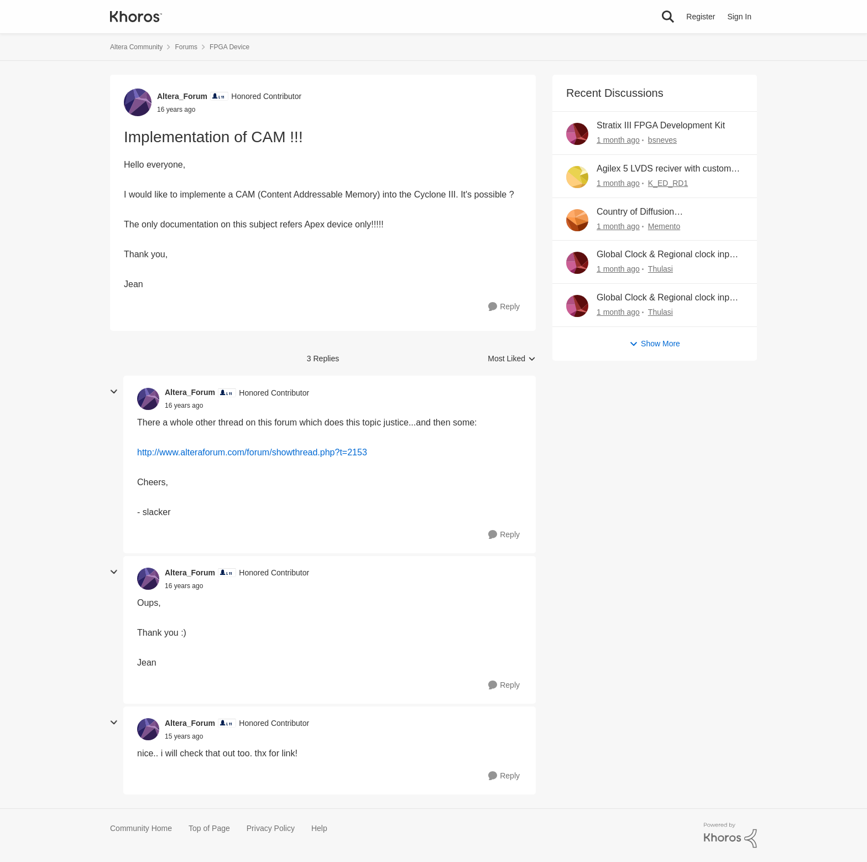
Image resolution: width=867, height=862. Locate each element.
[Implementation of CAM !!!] (184, 406)
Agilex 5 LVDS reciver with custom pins (664, 169)
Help (319, 828)
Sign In (739, 16)
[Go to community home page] (136, 16)
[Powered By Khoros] (730, 835)
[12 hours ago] (618, 226)
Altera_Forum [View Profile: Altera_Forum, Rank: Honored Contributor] (182, 96)
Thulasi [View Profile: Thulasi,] (660, 268)
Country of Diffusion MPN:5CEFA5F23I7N (639, 212)
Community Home (141, 828)
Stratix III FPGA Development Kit (661, 125)
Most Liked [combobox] (512, 359)
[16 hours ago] (618, 269)
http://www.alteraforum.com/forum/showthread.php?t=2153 (252, 452)
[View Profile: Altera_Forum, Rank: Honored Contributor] (138, 102)
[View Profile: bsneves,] (577, 134)
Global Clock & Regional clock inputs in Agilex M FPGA (669, 255)
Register (700, 16)
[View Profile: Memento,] (577, 220)
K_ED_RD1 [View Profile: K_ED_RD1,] (668, 183)
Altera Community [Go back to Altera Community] (136, 47)
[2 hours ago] (618, 140)
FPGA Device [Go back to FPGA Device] (229, 47)
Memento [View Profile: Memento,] (664, 225)
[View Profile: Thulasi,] (577, 263)
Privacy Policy (271, 828)
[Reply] (504, 306)
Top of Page (209, 828)
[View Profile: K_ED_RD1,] (577, 177)
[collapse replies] (114, 391)
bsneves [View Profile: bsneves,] (662, 140)
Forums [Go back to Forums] (186, 47)
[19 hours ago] (618, 312)
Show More (654, 344)
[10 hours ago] (618, 183)
